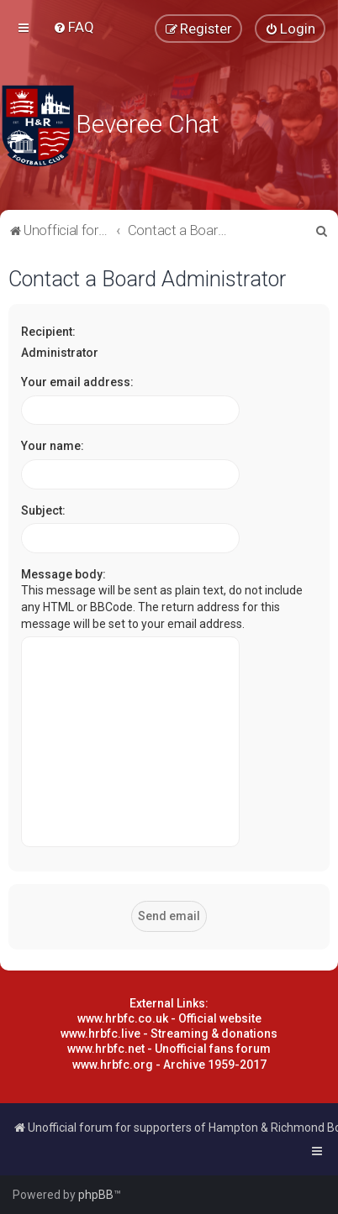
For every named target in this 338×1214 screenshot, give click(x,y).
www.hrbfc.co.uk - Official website (169, 1018)
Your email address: (77, 382)
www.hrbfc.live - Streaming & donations (169, 1033)
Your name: (52, 446)
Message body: (63, 574)
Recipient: (48, 331)
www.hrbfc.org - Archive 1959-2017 (169, 1064)
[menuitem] (73, 26)
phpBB (96, 1194)
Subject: (43, 510)
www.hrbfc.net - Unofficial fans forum (169, 1048)
